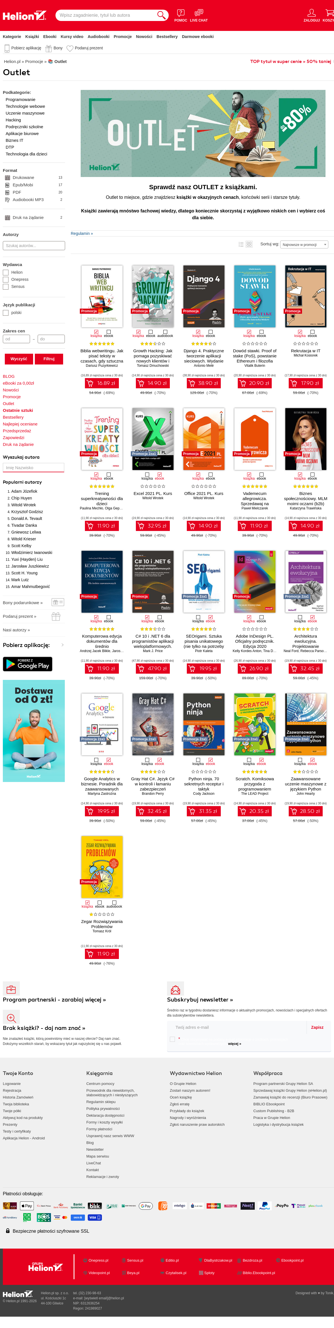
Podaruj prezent (89, 48)
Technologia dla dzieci (26, 153)
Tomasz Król (102, 931)
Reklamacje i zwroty (102, 1177)
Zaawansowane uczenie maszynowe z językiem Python (306, 783)
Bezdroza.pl (252, 1260)
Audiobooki (99, 36)
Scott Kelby (21, 545)
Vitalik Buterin (254, 366)
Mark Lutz (20, 579)
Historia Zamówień (18, 1097)
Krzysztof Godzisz (27, 511)
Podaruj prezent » (19, 616)
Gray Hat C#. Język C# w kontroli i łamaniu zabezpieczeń (152, 783)
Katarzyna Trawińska (305, 508)
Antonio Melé (204, 366)
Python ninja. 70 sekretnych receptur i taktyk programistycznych (203, 786)
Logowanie (12, 1084)
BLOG (9, 376)
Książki (32, 36)
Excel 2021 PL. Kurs (153, 493)
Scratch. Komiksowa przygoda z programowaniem (254, 783)
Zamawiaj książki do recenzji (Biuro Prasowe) (290, 1097)
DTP (10, 147)
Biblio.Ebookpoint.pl (259, 1273)
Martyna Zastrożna (102, 794)
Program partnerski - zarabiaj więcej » (54, 999)
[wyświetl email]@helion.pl (104, 1298)
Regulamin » (82, 233)
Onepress (16, 279)
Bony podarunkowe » (23, 602)
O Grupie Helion (183, 1084)
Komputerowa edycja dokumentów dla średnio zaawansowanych (102, 644)
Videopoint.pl (99, 1273)
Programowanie (20, 99)
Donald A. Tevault (26, 518)
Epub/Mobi (37, 184)
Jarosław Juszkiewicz (30, 566)
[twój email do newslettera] (237, 1027)
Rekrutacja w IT (305, 350)
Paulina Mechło (91, 508)
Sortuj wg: (269, 243)
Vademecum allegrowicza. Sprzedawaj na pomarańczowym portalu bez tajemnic (255, 503)
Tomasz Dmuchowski (153, 366)
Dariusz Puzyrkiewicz (102, 366)
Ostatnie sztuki (18, 410)
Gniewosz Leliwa (26, 532)
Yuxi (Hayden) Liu (27, 559)
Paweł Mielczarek (254, 508)
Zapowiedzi (13, 437)
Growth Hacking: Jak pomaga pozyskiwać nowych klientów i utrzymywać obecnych (153, 358)
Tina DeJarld (272, 651)
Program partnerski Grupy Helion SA (283, 1084)
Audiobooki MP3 (37, 199)
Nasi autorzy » (16, 629)
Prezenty (10, 1124)
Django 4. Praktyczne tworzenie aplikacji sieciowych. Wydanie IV (204, 358)
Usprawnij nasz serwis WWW (110, 1136)
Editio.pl (172, 1260)
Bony (58, 48)
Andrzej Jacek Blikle (95, 651)
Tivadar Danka (24, 525)
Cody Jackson (203, 794)
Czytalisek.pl (176, 1273)
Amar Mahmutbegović (30, 586)
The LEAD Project (254, 794)
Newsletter (95, 1149)
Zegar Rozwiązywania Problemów (102, 924)
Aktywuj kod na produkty (23, 1118)
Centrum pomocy (100, 1084)
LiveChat (93, 1163)
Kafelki (249, 244)
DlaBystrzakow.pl (218, 1260)
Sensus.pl (135, 1260)
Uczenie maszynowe (25, 113)
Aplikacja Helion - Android (24, 1138)
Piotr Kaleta (204, 651)
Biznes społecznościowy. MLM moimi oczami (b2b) (305, 498)
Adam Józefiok (24, 491)
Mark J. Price (153, 651)
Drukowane (37, 177)
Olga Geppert (115, 508)
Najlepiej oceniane (20, 423)
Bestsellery (167, 36)
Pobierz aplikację (26, 48)
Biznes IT (14, 140)
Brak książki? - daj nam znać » (44, 1028)
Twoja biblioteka (16, 1104)
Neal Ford (291, 651)
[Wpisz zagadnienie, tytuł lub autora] (105, 15)
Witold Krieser (23, 539)
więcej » (234, 1044)
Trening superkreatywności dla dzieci (102, 498)
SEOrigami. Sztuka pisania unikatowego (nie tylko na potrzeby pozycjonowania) (204, 644)
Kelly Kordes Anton (247, 651)
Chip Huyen (21, 498)
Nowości (144, 36)
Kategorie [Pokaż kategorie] (12, 36)
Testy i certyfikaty (17, 1131)
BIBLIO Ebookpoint (269, 1104)
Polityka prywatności (103, 1108)
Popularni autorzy (22, 482)
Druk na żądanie (37, 217)
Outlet (8, 403)
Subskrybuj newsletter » (200, 999)
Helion (13, 272)
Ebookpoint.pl (292, 1260)
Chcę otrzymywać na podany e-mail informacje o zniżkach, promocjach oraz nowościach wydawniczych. (229, 1041)
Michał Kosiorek (306, 355)
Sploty (209, 1273)
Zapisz (317, 1027)
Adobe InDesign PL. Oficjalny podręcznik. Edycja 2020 (254, 641)
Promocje (123, 36)
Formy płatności (99, 1129)
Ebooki (50, 36)
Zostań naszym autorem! (190, 1090)
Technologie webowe (25, 106)
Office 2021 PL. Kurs (203, 493)
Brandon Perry (153, 794)
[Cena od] (16, 339)
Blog (90, 1143)
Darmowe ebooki (198, 36)
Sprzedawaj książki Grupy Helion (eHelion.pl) (290, 1090)
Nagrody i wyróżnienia (188, 1118)
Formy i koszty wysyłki (104, 1122)
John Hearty (306, 794)
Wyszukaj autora (21, 457)
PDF (37, 192)
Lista (241, 244)
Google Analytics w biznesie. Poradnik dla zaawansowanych (102, 783)
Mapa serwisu (97, 1156)
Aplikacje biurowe (22, 133)
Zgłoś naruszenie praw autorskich (197, 1124)
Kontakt (92, 1170)
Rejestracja (12, 1090)
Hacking (13, 119)
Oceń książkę (181, 1097)
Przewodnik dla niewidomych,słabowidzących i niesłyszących (112, 1092)
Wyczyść (18, 359)
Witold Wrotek (23, 505)
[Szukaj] (162, 15)
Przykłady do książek (187, 1111)
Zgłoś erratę (179, 1104)
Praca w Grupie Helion (271, 1118)
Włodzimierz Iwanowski (31, 552)
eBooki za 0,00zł (18, 383)
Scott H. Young (24, 573)
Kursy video (72, 36)
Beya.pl (133, 1273)
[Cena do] (51, 339)
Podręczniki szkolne (24, 126)
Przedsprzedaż (17, 430)
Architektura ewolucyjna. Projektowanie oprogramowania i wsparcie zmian (305, 646)
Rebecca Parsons (313, 651)
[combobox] (304, 244)
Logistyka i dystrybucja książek (278, 1124)
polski (12, 312)
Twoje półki (12, 1111)
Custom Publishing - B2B (273, 1111)
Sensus (14, 286)
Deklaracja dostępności (105, 1115)
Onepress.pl (98, 1260)
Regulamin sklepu (100, 1102)
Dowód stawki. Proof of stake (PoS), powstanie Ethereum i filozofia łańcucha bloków (255, 358)
